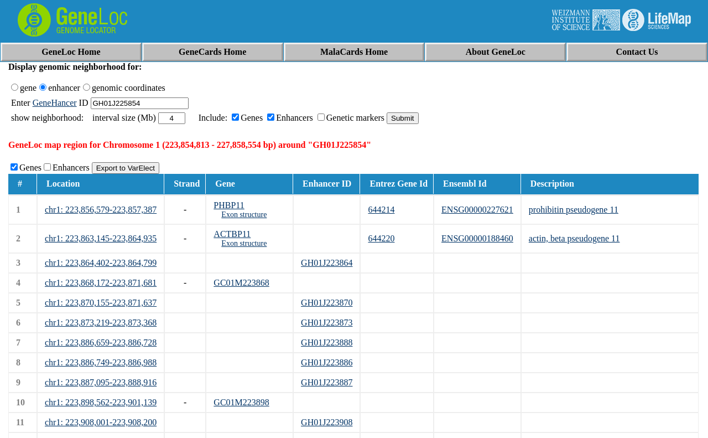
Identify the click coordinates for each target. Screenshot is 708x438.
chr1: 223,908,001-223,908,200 (101, 422)
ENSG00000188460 (477, 238)
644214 (381, 209)
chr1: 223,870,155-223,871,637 (101, 302)
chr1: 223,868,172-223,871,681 (101, 282)
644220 (381, 238)
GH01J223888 (326, 342)
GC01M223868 (241, 282)
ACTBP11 (232, 234)
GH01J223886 (326, 362)
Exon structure (244, 214)
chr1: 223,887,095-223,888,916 (101, 382)
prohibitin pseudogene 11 (573, 209)
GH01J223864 (326, 262)
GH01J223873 (326, 322)
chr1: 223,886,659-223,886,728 (101, 342)
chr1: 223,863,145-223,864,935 (101, 238)
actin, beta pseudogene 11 (574, 238)
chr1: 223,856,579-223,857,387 (101, 209)
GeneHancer (55, 102)
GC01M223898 (241, 402)
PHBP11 (229, 205)
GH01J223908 (326, 422)
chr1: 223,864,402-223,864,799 (101, 262)
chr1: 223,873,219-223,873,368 (101, 322)
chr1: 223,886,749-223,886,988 (101, 362)
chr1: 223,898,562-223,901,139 (101, 402)
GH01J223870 (326, 302)
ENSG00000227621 (477, 209)
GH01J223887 (326, 382)
